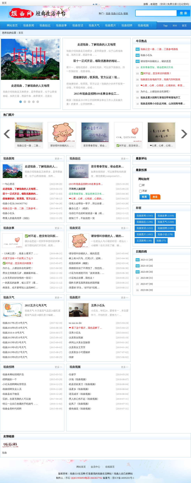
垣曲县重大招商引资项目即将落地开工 (160, 97)
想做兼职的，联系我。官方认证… (20, 198)
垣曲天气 (94, 25)
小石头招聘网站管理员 (14, 384)
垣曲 (108, 13)
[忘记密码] (183, 4)
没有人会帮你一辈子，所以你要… (86, 203)
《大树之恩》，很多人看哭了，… (20, 253)
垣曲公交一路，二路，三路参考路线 (159, 49)
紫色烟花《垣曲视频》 (80, 408)
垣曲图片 (110, 25)
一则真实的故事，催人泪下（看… (20, 282)
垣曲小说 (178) (165, 234)
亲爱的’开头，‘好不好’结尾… (84, 287)
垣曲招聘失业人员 (12, 389)
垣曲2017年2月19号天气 (15, 323)
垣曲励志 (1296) (145, 222)
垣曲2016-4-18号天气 (13, 332)
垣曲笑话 (77, 25)
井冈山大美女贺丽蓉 (79, 342)
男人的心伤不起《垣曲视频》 (84, 399)
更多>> (58, 158)
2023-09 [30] (147, 271)
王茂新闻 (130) (144, 240)
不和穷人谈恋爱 (77, 189)
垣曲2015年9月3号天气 (14, 342)
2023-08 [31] (147, 278)
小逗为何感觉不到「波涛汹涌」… (86, 273)
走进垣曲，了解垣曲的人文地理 (96, 44)
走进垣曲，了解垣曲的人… (41, 166)
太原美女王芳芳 (77, 347)
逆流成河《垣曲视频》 (80, 394)
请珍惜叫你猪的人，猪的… (107, 236)
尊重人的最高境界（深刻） (17, 218)
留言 (184, 25)
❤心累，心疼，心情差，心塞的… (86, 198)
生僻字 (72, 374)
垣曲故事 (61, 25)
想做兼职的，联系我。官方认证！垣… (96, 77)
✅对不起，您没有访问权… (41, 236)
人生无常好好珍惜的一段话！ (18, 278)
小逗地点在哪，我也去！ (82, 278)
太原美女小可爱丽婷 (79, 352)
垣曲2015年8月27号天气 (15, 352)
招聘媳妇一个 (10, 379)
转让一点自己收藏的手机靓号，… (20, 403)
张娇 (71, 357)
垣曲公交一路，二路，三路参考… (20, 208)
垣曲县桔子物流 (11, 394)
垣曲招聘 (126, 25)
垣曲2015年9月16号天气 (15, 337)
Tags (165, 25)
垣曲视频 (143, 25)
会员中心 (95, 466)
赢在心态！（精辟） (79, 208)
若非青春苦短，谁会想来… (107, 166)
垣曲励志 (45, 25)
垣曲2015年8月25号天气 (15, 357)
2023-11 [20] (147, 259)
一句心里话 (8, 184)
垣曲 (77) (161, 240)
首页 (4, 3)
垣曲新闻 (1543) (145, 215)
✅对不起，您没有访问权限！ (156, 73)
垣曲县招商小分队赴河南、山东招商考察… (163, 103)
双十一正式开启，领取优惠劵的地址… (96, 61)
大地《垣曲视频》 (78, 379)
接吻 (125, 13)
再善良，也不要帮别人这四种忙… (20, 287)
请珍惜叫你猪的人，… (62, 145)
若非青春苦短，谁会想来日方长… (86, 193)
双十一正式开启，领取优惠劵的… (20, 193)
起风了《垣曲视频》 (79, 403)
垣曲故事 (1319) (166, 215)
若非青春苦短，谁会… (95, 145)
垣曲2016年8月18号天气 (15, 327)
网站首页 (12, 25)
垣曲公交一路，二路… (29, 145)
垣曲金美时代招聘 (12, 408)
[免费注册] (172, 4)
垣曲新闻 (28, 25)
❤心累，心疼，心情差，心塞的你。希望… (163, 85)
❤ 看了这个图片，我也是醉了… (85, 327)
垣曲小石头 (117, 13)
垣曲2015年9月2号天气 (14, 347)
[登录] (163, 4)
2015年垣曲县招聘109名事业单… (86, 184)
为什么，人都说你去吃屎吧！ (156, 91)
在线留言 (110, 466)
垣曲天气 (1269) (166, 222)
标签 (138, 207)
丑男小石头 (98, 305)
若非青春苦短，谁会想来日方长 (157, 67)
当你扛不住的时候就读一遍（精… (86, 213)
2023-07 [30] (147, 284)
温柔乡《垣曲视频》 (79, 389)
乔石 (67, 478)
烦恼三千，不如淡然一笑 (82, 218)
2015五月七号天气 (36, 305)
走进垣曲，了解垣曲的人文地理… (20, 189)
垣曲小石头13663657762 (15, 203)
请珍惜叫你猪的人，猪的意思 (156, 61)
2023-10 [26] (147, 265)
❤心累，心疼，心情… (161, 145)
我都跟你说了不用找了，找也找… (86, 268)
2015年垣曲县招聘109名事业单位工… (96, 93)
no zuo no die (75, 323)
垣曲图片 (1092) (145, 234)
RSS (175, 25)
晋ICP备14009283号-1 (123, 478)
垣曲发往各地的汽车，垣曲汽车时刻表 (160, 79)
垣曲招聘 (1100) (166, 228)
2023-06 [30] (147, 290)
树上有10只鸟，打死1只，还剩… (86, 258)
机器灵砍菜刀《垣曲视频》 (83, 384)
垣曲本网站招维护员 (13, 374)
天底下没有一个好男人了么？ (18, 258)
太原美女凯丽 (76, 337)
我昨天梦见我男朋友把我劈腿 (84, 282)
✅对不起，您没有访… (128, 145)
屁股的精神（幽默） (79, 263)
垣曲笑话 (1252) (145, 228)
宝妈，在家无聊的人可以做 (17, 399)
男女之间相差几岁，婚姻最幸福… (20, 273)
